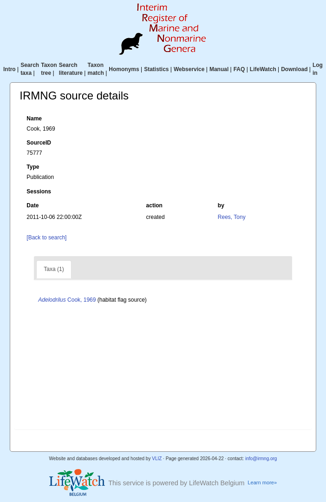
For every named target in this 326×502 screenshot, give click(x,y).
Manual (218, 69)
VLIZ (157, 458)
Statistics (156, 69)
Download (294, 69)
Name (34, 118)
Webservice (189, 69)
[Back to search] (46, 237)
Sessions (38, 191)
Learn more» (262, 482)
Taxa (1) (54, 269)
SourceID (38, 142)
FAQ (239, 69)
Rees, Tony (232, 217)
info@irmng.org (261, 458)
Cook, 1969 (67, 300)
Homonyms (124, 69)
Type (32, 167)
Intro (9, 69)
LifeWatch (263, 69)
